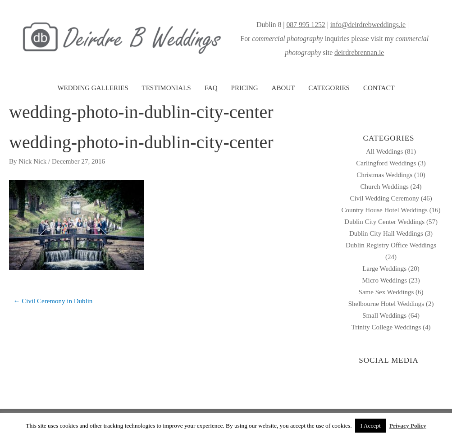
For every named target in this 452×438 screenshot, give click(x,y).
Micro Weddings (384, 280)
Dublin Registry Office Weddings (391, 245)
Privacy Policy (407, 425)
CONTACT (379, 87)
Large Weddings (384, 268)
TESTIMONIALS (166, 87)
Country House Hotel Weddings (384, 210)
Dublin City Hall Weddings (386, 233)
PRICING (244, 87)
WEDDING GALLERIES (92, 87)
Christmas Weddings (384, 174)
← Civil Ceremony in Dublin (53, 301)
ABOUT (283, 87)
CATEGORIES (329, 87)
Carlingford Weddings (386, 163)
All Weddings (384, 151)
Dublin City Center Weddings (384, 221)
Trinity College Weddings (386, 327)
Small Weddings (384, 315)
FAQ (211, 87)
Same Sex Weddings (386, 292)
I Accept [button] (371, 425)
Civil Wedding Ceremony (384, 198)
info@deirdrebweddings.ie (368, 24)
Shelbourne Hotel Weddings (386, 303)
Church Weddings (385, 186)
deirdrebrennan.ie (359, 52)
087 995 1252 (305, 24)
